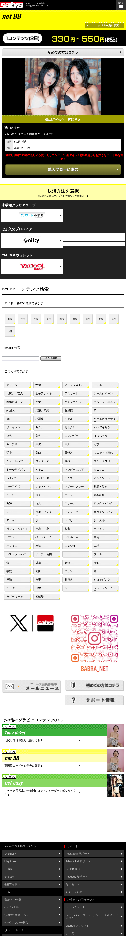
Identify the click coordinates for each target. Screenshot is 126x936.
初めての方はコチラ (63, 52)
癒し (9, 418)
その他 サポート (76, 884)
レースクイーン (103, 393)
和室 (67, 528)
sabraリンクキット (77, 925)
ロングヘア (42, 461)
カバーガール (14, 596)
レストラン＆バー (17, 554)
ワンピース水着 (74, 469)
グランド (70, 571)
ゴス (38, 503)
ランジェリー (73, 511)
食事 (38, 579)
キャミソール (102, 478)
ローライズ (13, 486)
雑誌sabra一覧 (12, 899)
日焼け (69, 452)
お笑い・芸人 (14, 393)
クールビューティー (105, 419)
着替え (69, 579)
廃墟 (38, 545)
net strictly (10, 853)
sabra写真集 (11, 907)
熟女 (38, 401)
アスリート (71, 393)
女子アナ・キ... (44, 393)
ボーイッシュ (14, 427)
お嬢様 (69, 410)
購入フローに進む (63, 169)
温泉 (38, 562)
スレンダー (71, 435)
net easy (9, 876)
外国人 (10, 410)
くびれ (98, 444)
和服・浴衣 (100, 486)
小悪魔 (39, 418)
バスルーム (71, 537)
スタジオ (70, 545)
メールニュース (75, 907)
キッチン (99, 528)
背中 (9, 452)
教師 (9, 503)
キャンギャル (73, 401)
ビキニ (39, 469)
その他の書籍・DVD (16, 915)
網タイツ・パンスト (105, 512)
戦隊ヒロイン (14, 401)
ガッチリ (11, 444)
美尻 (38, 444)
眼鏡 (67, 461)
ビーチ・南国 (43, 554)
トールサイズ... (15, 469)
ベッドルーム (43, 537)
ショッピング (102, 579)
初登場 (39, 596)
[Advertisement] (21, 822)
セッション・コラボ (105, 589)
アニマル (11, 520)
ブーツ (39, 520)
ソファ (10, 537)
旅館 (67, 562)
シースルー (100, 520)
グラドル (11, 385)
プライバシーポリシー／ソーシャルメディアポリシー (93, 916)
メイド (39, 495)
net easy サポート (77, 876)
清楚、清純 (42, 410)
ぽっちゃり (100, 435)
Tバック (11, 478)
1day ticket (10, 861)
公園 (38, 571)
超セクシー (71, 427)
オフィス (11, 545)
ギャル (69, 418)
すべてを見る (102, 427)
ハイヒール (71, 520)
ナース (69, 495)
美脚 (67, 444)
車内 (96, 537)
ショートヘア (14, 461)
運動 (9, 579)
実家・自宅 (42, 528)
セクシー (40, 427)
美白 (38, 452)
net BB (8, 869)
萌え (96, 410)
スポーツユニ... (74, 503)
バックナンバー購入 (16, 922)
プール (98, 554)
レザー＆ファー (74, 486)
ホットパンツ (43, 486)
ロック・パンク (103, 503)
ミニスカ (70, 478)
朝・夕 (10, 588)
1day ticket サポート (78, 861)
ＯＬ (9, 511)
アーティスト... (74, 385)
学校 (9, 571)
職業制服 (99, 495)
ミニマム (99, 469)
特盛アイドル (12, 884)
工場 (96, 545)
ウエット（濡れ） (105, 452)
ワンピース (42, 478)
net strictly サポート (78, 853)
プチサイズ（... (103, 461)
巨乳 (9, 435)
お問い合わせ (74, 892)
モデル (98, 385)
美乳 (38, 435)
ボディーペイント (17, 528)
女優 (38, 385)
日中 (38, 588)
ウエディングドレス (46, 512)
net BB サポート (76, 869)
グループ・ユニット (105, 402)
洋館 (96, 562)
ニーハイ (11, 495)
